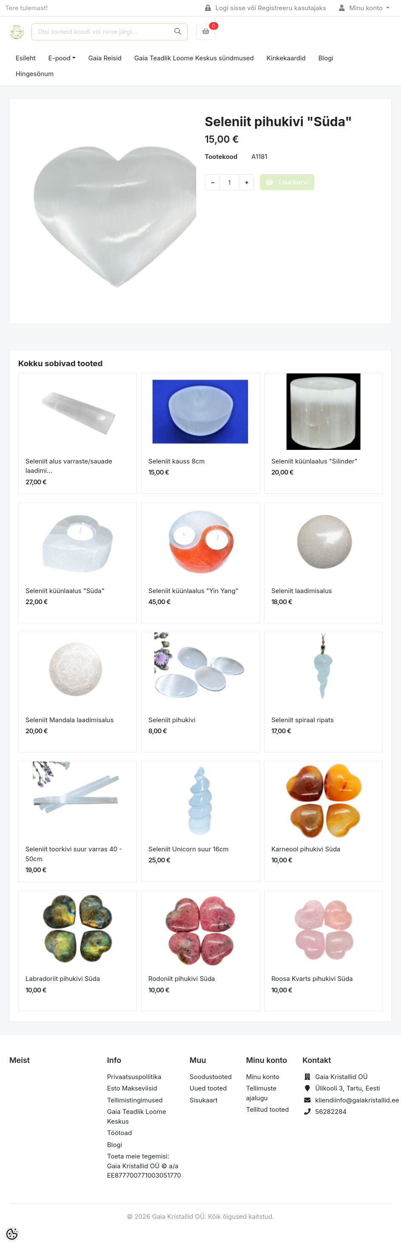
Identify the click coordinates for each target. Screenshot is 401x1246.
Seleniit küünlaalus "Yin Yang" (193, 591)
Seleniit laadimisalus (301, 591)
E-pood (59, 58)
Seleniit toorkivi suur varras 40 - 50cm (73, 854)
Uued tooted (208, 1088)
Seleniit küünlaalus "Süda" (64, 591)
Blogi (325, 58)
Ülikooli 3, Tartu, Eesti (347, 1088)
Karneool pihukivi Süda (306, 849)
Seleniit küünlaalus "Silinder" (314, 461)
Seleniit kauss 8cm (176, 461)
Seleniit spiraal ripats (302, 720)
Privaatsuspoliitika (134, 1077)
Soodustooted (210, 1077)
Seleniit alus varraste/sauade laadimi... (68, 466)
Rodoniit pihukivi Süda (181, 979)
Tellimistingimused (135, 1100)
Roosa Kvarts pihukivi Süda (312, 979)
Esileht (26, 58)
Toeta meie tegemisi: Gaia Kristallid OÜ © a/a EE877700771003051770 (144, 1165)
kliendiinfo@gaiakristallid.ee (357, 1100)
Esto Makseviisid (132, 1088)
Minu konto (362, 8)
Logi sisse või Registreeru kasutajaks (265, 8)
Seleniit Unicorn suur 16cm (188, 849)
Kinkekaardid (286, 58)
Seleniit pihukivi (171, 720)
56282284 (331, 1112)
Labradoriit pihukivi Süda (62, 979)
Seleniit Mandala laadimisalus (69, 720)
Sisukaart (203, 1100)
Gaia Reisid (104, 58)
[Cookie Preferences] (12, 1234)
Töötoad (119, 1133)
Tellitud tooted (267, 1109)
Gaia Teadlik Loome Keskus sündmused (194, 58)
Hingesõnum (35, 74)
